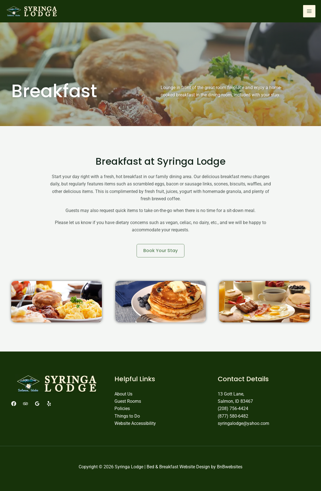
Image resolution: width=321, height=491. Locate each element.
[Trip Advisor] (25, 403)
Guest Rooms (127, 401)
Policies (122, 408)
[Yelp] (48, 403)
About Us (123, 394)
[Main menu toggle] (309, 11)
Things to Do (127, 416)
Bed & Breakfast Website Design (178, 466)
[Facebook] (13, 403)
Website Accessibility (135, 423)
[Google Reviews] (37, 403)
